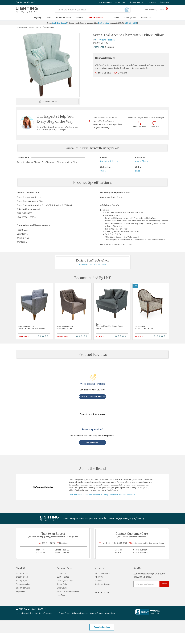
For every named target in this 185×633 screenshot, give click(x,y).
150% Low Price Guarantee (68, 592)
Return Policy (62, 584)
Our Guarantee (63, 577)
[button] (164, 2)
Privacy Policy (64, 613)
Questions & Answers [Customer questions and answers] (92, 414)
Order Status (62, 588)
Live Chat (152, 2)
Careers (98, 581)
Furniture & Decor (27, 27)
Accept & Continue (102, 627)
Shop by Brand (22, 577)
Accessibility (110, 613)
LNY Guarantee (105, 2)
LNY (18, 27)
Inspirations (20, 592)
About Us (99, 577)
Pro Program (120, 2)
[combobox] (92, 10)
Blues (137, 171)
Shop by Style (21, 581)
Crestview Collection (105, 40)
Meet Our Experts (102, 573)
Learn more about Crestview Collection (85, 495)
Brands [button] (116, 18)
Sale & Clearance (23, 588)
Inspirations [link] (146, 18)
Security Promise (96, 613)
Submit (164, 584)
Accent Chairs (49, 27)
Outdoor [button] (79, 18)
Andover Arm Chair (64, 328)
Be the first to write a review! (92, 396)
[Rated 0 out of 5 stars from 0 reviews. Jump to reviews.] (103, 47)
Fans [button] (49, 18)
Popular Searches (23, 584)
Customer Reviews (102, 584)
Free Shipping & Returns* (25, 2)
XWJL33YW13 (38, 609)
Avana (103, 171)
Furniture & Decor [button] (63, 18)
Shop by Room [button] (130, 18)
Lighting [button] (37, 18)
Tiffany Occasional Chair (144, 328)
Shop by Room (21, 573)
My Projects (151, 10)
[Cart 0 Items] (164, 10)
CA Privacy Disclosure (80, 613)
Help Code (61, 595)
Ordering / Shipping (64, 581)
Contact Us (61, 573)
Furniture (39, 27)
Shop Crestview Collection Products (119, 495)
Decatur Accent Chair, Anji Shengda (31, 328)
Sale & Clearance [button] (96, 18)
